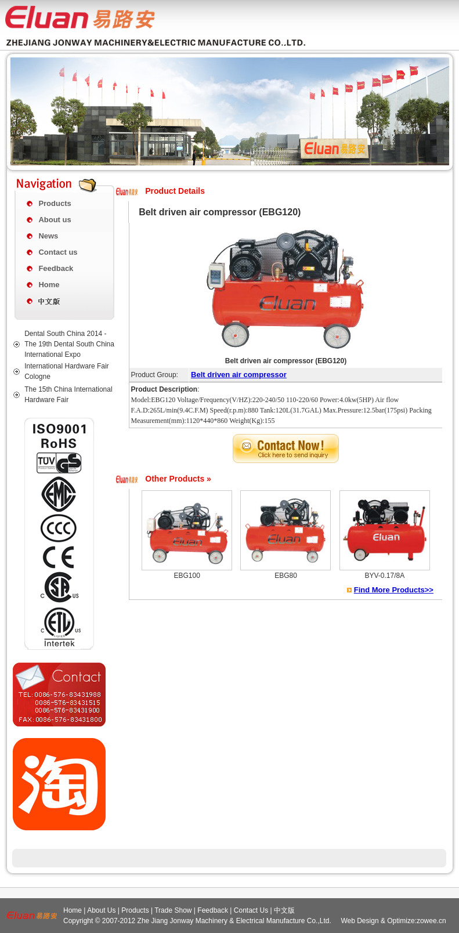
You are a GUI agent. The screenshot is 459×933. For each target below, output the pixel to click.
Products (54, 203)
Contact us (57, 252)
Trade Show (172, 910)
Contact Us (251, 910)
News (48, 236)
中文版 (284, 910)
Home (48, 284)
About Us (101, 910)
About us (54, 219)
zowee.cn (431, 921)
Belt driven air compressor (239, 374)
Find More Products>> (393, 589)
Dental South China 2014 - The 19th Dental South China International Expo (69, 344)
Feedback (55, 268)
